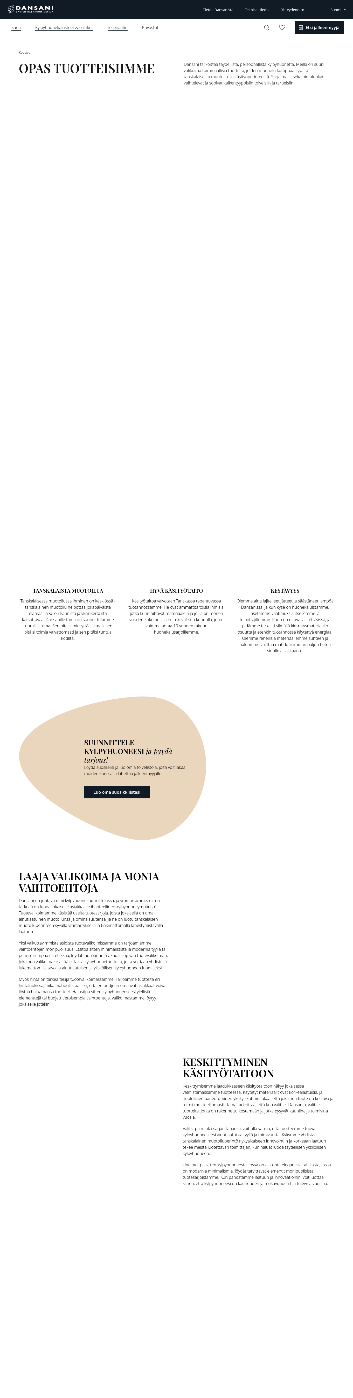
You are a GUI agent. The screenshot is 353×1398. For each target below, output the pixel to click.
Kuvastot (150, 27)
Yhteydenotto (292, 9)
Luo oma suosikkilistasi (117, 792)
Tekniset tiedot (257, 9)
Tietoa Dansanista (218, 9)
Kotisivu (24, 52)
